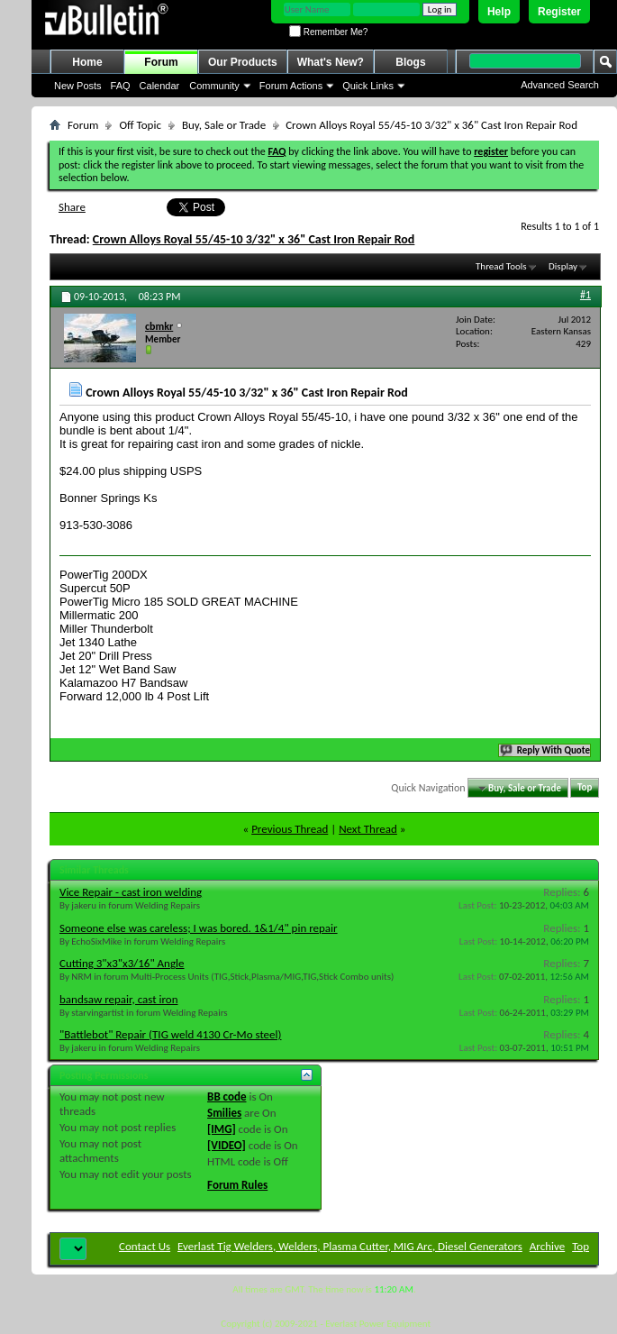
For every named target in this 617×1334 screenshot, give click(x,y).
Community (214, 85)
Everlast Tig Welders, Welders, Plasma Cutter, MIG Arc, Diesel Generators (349, 1246)
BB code (226, 1096)
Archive (547, 1246)
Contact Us (144, 1246)
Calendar (160, 85)
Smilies (224, 1112)
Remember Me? (328, 32)
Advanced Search (560, 84)
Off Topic (139, 125)
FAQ (121, 85)
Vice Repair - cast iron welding (130, 892)
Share (72, 207)
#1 (585, 294)
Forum (160, 62)
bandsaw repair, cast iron (118, 999)
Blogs (410, 62)
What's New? (330, 62)
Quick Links (368, 85)
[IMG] (221, 1129)
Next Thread (368, 829)
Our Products (242, 62)
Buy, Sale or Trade (224, 125)
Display (563, 266)
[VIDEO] (226, 1145)
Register (559, 11)
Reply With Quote (546, 750)
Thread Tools (501, 266)
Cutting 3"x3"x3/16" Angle (122, 963)
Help (499, 11)
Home (87, 62)
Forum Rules (237, 1185)
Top (584, 788)
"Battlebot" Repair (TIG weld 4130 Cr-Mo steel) (170, 1034)
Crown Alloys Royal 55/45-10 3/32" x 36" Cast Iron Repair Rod (254, 239)
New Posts (78, 85)
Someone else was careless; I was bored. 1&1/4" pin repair (198, 928)
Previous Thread (289, 829)
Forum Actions (290, 85)
